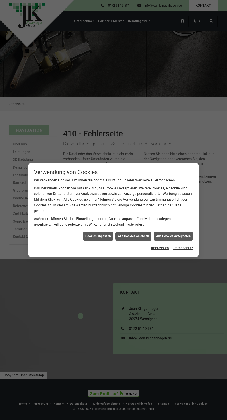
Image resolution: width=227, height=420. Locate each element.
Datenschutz (183, 243)
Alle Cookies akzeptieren (173, 231)
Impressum (160, 243)
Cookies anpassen (98, 231)
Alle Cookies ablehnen (133, 231)
